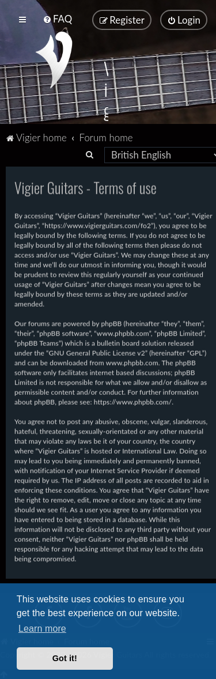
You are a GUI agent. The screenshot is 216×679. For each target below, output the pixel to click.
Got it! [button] (64, 658)
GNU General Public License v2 (97, 352)
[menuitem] (57, 19)
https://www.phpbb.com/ (133, 401)
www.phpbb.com (132, 361)
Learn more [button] (42, 628)
